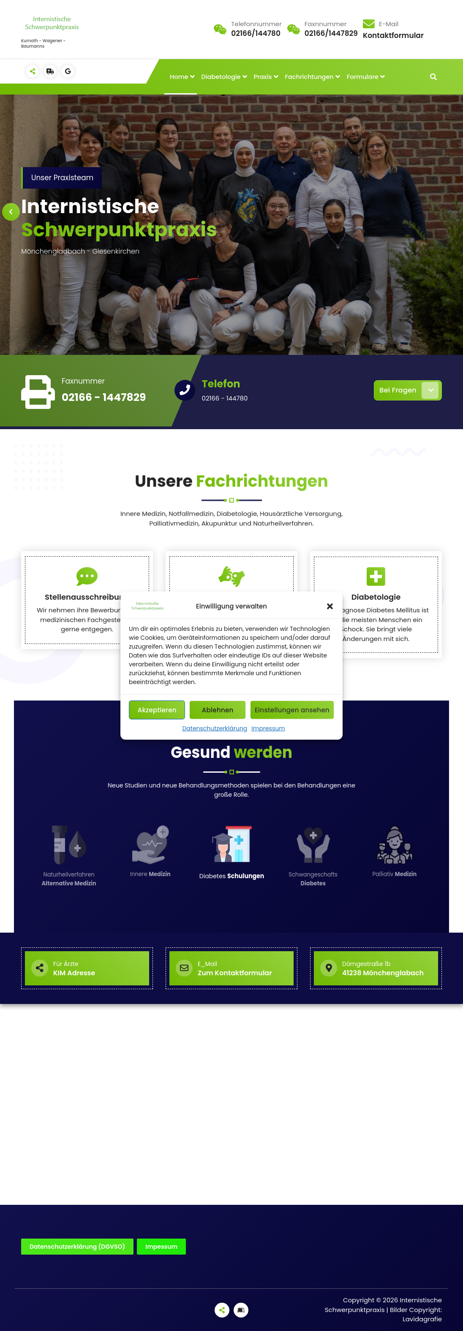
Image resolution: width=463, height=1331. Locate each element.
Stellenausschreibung (87, 668)
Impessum (161, 1246)
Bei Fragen (408, 390)
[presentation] (11, 212)
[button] (330, 606)
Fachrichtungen (309, 77)
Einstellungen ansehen (292, 709)
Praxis (263, 77)
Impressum (268, 728)
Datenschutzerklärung (214, 728)
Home (179, 77)
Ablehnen (218, 709)
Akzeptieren (157, 709)
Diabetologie (221, 77)
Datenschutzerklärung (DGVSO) (77, 1246)
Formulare (363, 77)
